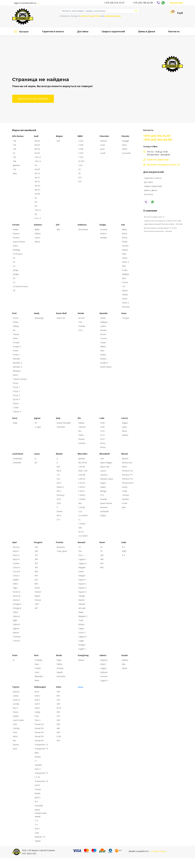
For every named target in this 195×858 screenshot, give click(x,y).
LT (36, 761)
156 (14, 145)
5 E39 (80, 153)
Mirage (103, 491)
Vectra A (16, 592)
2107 (102, 439)
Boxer (37, 587)
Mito (15, 173)
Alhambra (39, 676)
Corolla (16, 704)
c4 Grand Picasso (20, 286)
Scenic (81, 571)
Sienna (16, 744)
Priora (102, 447)
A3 (36, 165)
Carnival (81, 427)
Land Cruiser (18, 720)
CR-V (80, 330)
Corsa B (16, 571)
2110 (102, 431)
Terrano (125, 495)
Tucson (103, 338)
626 (58, 466)
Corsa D (16, 640)
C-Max (16, 407)
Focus (15, 383)
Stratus (103, 233)
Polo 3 (37, 720)
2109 (102, 427)
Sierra (15, 375)
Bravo (124, 233)
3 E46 (80, 149)
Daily (15, 423)
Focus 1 (16, 387)
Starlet (16, 716)
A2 (36, 198)
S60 (58, 724)
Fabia (59, 660)
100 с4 (37, 210)
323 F (59, 483)
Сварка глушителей (113, 31)
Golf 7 (37, 828)
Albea (124, 229)
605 (36, 575)
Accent (103, 334)
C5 (14, 258)
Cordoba (38, 660)
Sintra (15, 583)
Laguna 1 (82, 559)
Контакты (174, 31)
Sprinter (81, 458)
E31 (80, 177)
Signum (16, 628)
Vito (80, 503)
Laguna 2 (82, 563)
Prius (15, 732)
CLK (80, 511)
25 (101, 547)
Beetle (37, 793)
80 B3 (37, 145)
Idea (124, 278)
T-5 (36, 824)
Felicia (59, 664)
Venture (103, 141)
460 (58, 728)
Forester (104, 676)
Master (81, 600)
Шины (80, 687)
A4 (36, 206)
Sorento (81, 443)
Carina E (16, 699)
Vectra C (16, 600)
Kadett (16, 579)
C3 (14, 282)
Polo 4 (37, 769)
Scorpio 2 (17, 346)
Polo (37, 716)
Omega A (17, 604)
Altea (37, 680)
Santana (38, 765)
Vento (37, 708)
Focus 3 (16, 395)
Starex (103, 318)
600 (101, 563)
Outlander (104, 511)
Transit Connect (20, 379)
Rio (79, 431)
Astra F (16, 551)
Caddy (37, 712)
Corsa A (16, 567)
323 (58, 479)
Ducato (125, 245)
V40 (58, 720)
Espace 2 (82, 583)
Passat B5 (39, 736)
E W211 (81, 491)
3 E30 (80, 141)
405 (36, 567)
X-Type (38, 427)
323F (59, 503)
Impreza (103, 660)
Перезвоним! (176, 2)
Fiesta (15, 322)
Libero (103, 664)
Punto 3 (125, 302)
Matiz (37, 229)
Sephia (81, 423)
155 (14, 157)
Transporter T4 (41, 748)
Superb (60, 672)
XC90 (59, 736)
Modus (81, 624)
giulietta (16, 165)
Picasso (16, 237)
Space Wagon (106, 462)
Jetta (37, 752)
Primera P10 (127, 470)
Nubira (37, 233)
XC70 (59, 708)
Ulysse (125, 290)
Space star (104, 466)
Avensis (16, 691)
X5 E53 (81, 161)
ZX (14, 262)
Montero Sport (106, 479)
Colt (102, 458)
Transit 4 (17, 411)
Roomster (61, 676)
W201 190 (82, 470)
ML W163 (82, 462)
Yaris (15, 724)
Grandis (103, 499)
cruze (102, 145)
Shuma (81, 439)
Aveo (102, 149)
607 (36, 579)
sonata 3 (104, 362)
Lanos (37, 237)
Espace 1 (82, 579)
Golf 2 (37, 695)
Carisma (103, 474)
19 (79, 547)
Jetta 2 (37, 797)
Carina (15, 695)
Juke (124, 507)
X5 (79, 173)
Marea (125, 249)
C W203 (81, 523)
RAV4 (15, 736)
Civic (80, 322)
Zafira (15, 612)
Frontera (16, 636)
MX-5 (59, 515)
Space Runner (106, 503)
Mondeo (16, 358)
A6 (36, 214)
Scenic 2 (82, 632)
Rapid (80, 612)
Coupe (103, 342)
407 (36, 608)
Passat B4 (39, 732)
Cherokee (61, 427)
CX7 (58, 519)
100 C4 (38, 161)
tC (14, 660)
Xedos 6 (60, 487)
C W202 (81, 495)
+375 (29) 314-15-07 (114, 2)
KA (14, 330)
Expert (37, 596)
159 (14, 169)
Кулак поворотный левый (40, 813)
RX (36, 462)
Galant (103, 487)
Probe (15, 350)
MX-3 (59, 491)
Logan (81, 640)
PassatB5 (39, 805)
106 (36, 547)
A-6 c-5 (38, 218)
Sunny (124, 487)
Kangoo (81, 575)
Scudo (124, 270)
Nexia (37, 241)
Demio (60, 511)
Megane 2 (82, 616)
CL (79, 519)
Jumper (16, 274)
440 (58, 704)
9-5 (123, 547)
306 (36, 559)
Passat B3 (39, 728)
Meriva (16, 632)
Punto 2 (125, 262)
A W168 (81, 474)
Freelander (17, 458)
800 (101, 567)
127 (123, 286)
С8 (14, 290)
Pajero (103, 483)
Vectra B (16, 596)
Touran (38, 789)
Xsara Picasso (19, 241)
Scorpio (16, 342)
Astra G (16, 555)
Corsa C (16, 575)
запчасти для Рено (90, 16)
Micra (124, 466)
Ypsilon (125, 435)
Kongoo (81, 644)
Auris (15, 748)
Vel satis (82, 608)
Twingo (81, 596)
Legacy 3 (104, 680)
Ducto (124, 298)
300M (124, 149)
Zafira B (16, 624)
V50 (58, 740)
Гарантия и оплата (53, 31)
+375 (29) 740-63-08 (143, 2)
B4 (36, 202)
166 (14, 161)
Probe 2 (16, 354)
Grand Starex (106, 367)
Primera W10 (127, 483)
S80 (58, 712)
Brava (124, 237)
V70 (58, 699)
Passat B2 (39, 724)
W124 (80, 531)
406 (36, 571)
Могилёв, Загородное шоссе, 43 (154, 217)
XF (36, 423)
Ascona (16, 547)
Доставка (82, 31)
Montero (104, 507)
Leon (37, 672)
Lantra (103, 326)
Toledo (38, 668)
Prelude (81, 326)
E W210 (81, 487)
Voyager (125, 141)
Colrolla (16, 728)
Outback (104, 672)
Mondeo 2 (17, 362)
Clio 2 (80, 555)
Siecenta (125, 306)
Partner (38, 592)
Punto (124, 258)
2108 (102, 423)
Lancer (103, 470)
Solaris (103, 354)
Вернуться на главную (33, 98)
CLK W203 (82, 536)
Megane (82, 567)
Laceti (102, 153)
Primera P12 (127, 479)
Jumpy (15, 270)
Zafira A (16, 616)
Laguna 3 (82, 636)
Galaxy (16, 326)
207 (36, 555)
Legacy (103, 668)
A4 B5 (37, 169)
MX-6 (59, 470)
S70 (58, 716)
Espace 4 (82, 592)
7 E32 (80, 157)
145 (14, 149)
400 (58, 229)
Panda (125, 294)
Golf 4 (37, 704)
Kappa (125, 423)
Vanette (125, 499)
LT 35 (37, 777)
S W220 (81, 507)
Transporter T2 (41, 744)
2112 (102, 435)
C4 (14, 266)
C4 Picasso (17, 254)
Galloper (104, 322)
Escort (15, 318)
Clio (80, 551)
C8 (14, 278)
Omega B (17, 608)
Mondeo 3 (17, 367)
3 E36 (80, 145)
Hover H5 (61, 318)
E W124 (81, 479)
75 (101, 551)
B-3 (36, 801)
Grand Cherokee (64, 423)
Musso (81, 660)
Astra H (16, 559)
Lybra (124, 427)
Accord (81, 318)
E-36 (80, 165)
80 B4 (37, 149)
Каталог (21, 31)
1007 (37, 604)
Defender (17, 462)
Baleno (125, 660)
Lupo (37, 832)
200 (101, 555)
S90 (58, 732)
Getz (102, 350)
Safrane (81, 604)
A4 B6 (37, 193)
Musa (124, 431)
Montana (61, 547)
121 (58, 474)
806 (36, 583)
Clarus (81, 435)
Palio (124, 254)
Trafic (80, 620)
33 (14, 153)
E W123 (81, 483)
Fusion (16, 403)
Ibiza (37, 664)
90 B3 (37, 153)
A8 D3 (37, 185)
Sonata (103, 330)
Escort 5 (16, 399)
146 (14, 141)
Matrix (103, 346)
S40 (58, 691)
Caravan (103, 229)
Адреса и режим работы (25, 3)
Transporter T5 (41, 781)
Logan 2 (82, 649)
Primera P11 (127, 474)
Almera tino (127, 462)
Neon (124, 145)
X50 (58, 141)
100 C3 (38, 157)
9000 (124, 551)
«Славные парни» (158, 851)
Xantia (15, 229)
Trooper (125, 318)
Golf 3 (37, 699)
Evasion (16, 233)
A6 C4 (37, 173)
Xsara (15, 245)
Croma (125, 282)
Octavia (60, 668)
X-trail (124, 503)
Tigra (15, 587)
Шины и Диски (146, 31)
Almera (125, 458)
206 (36, 551)
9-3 (123, 555)
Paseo (15, 712)
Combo (16, 563)
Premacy (60, 495)
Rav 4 (15, 708)
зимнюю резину (113, 16)
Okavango (39, 318)
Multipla (125, 274)
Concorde (126, 153)
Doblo (124, 241)
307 (36, 563)
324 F (59, 499)
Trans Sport (62, 551)
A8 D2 (37, 189)
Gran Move (83, 229)
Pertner (38, 600)
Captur (81, 628)
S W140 (81, 466)
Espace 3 (82, 587)
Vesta (102, 443)
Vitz (14, 740)
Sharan (38, 756)
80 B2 (37, 141)
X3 (79, 169)
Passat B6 (39, 740)
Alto (124, 664)
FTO (102, 495)
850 (58, 695)
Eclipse (103, 515)
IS (35, 458)
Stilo (124, 266)
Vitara (124, 668)
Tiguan (38, 841)
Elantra (103, 358)
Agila (15, 620)
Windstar (17, 371)
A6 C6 (37, 181)
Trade (124, 491)
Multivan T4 (40, 836)
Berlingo (16, 249)
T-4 (36, 820)
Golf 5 (37, 785)
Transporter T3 (41, 773)
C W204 (81, 499)
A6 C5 (37, 177)
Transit (16, 334)
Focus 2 (16, 391)
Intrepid (103, 237)
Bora (37, 691)
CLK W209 (82, 515)
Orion (15, 338)
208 (80, 527)
